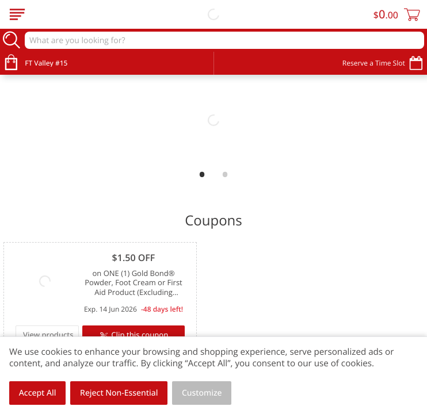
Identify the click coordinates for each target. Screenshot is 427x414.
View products (48, 334)
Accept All (37, 393)
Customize (202, 393)
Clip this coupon (138, 334)
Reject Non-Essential (119, 393)
